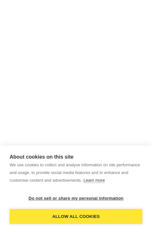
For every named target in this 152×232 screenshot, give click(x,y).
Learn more (94, 180)
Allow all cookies (76, 216)
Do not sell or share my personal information (76, 198)
